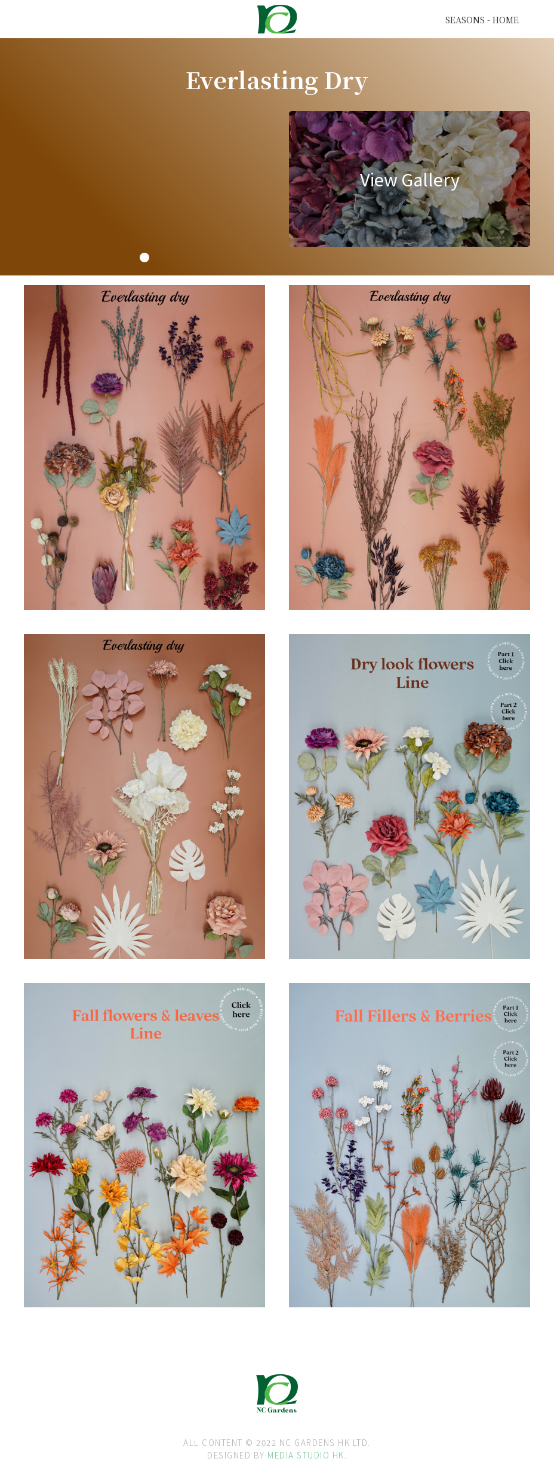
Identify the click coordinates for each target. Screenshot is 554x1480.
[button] (144, 257)
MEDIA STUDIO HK (305, 1455)
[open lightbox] (409, 179)
